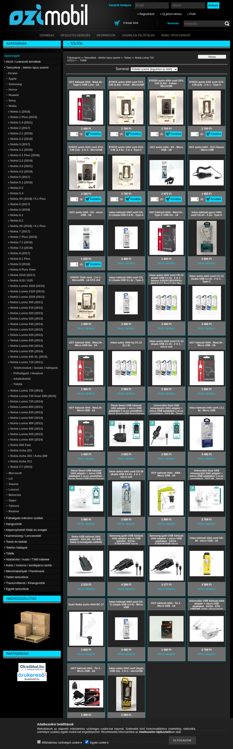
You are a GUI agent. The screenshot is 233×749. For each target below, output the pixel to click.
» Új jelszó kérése (170, 14)
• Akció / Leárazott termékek (22, 61)
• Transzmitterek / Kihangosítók (24, 583)
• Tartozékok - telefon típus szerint (101, 57)
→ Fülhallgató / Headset (26, 373)
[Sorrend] (154, 69)
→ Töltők (16, 384)
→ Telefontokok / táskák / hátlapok (34, 368)
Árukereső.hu (32, 679)
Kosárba (95, 134)
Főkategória (74, 57)
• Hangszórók (13, 524)
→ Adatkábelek (20, 378)
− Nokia (126, 57)
